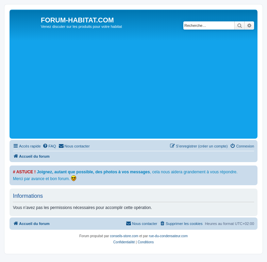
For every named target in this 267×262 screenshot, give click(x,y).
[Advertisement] (139, 86)
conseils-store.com (124, 236)
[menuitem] (49, 146)
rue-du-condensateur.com (168, 236)
